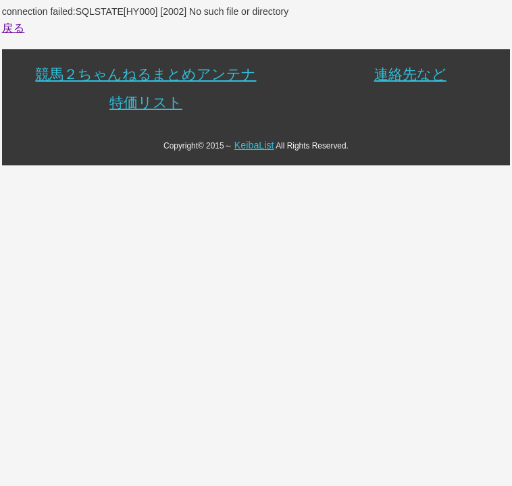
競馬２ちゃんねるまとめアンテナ (145, 74)
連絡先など (410, 74)
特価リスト (145, 102)
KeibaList (254, 145)
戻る (13, 28)
